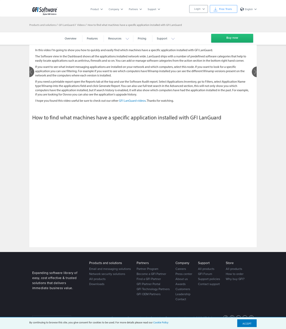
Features (92, 38)
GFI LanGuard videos (132, 100)
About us (181, 279)
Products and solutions (42, 25)
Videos (81, 25)
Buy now (232, 37)
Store (230, 263)
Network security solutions (107, 274)
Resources (114, 38)
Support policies (209, 279)
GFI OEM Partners (148, 294)
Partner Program (147, 269)
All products (97, 279)
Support (152, 9)
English (249, 9)
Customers (182, 289)
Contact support (209, 284)
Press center (183, 274)
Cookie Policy (160, 322)
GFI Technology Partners (153, 289)
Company (114, 9)
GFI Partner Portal (148, 284)
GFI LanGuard (66, 25)
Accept (246, 323)
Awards (180, 284)
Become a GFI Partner (151, 274)
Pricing (142, 38)
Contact (180, 299)
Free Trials (225, 9)
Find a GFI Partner (149, 279)
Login (197, 8)
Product (95, 9)
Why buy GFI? (235, 279)
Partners (133, 9)
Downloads (96, 284)
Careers (180, 269)
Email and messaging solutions (110, 269)
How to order (234, 274)
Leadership (182, 294)
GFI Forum (205, 274)
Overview (70, 38)
